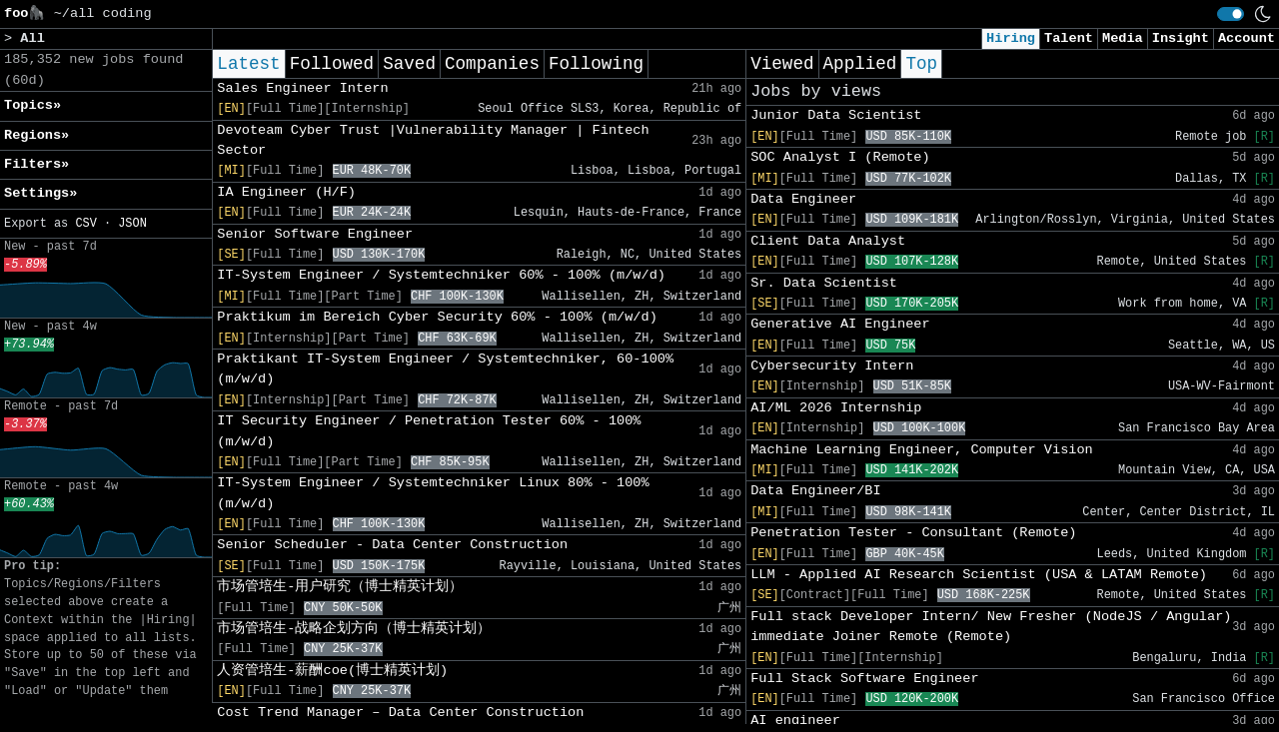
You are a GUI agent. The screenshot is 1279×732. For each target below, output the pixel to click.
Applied (860, 64)
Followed (332, 64)
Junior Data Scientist (835, 115)
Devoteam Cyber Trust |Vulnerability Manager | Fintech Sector (432, 140)
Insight (1180, 38)
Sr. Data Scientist (823, 283)
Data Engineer (803, 199)
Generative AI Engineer (839, 324)
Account (1246, 38)
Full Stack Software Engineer (864, 678)
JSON (132, 224)
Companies (492, 64)
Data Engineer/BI (815, 490)
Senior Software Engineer (315, 234)
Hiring (1010, 38)
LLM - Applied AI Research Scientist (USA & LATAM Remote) (978, 574)
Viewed (781, 64)
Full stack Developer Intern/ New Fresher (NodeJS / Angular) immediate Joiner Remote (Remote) (990, 626)
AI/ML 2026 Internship (835, 407)
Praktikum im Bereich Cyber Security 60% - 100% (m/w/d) (437, 317)
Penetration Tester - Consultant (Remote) (913, 532)
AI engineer (795, 720)
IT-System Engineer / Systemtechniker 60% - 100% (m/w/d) (441, 275)
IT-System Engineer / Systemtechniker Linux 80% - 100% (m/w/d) (432, 492)
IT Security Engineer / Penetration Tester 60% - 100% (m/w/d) (428, 430)
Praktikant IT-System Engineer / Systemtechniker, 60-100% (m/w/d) (445, 369)
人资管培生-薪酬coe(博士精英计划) (332, 670)
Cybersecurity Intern (831, 366)
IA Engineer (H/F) (286, 192)
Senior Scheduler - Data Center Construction (392, 544)
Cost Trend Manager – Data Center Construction (400, 712)
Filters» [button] (36, 164)
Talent (1068, 38)
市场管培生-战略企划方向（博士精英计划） (354, 628)
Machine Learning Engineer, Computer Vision (921, 449)
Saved (409, 64)
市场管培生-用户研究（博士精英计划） (340, 586)
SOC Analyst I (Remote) (839, 157)
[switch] (1230, 14)
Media (1122, 38)
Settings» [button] (40, 193)
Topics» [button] (32, 105)
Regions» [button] (36, 135)
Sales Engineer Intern (302, 88)
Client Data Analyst (827, 241)
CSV (85, 224)
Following (596, 64)
